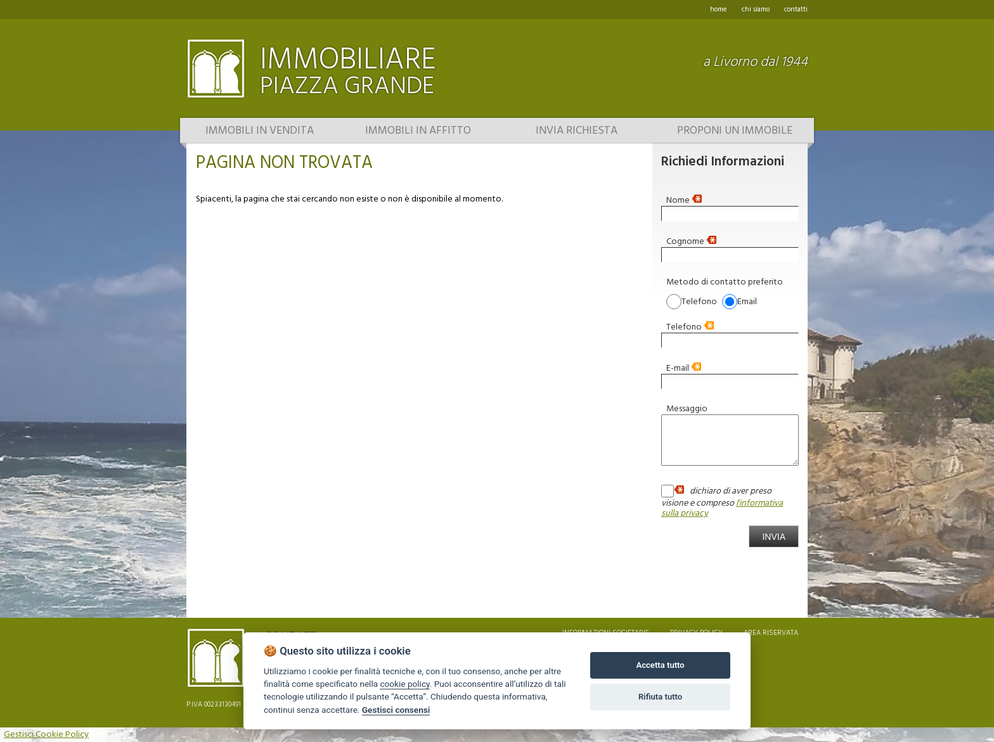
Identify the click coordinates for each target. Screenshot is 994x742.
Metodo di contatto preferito (724, 281)
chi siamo (756, 9)
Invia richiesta (576, 131)
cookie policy (404, 684)
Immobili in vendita (259, 131)
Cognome (691, 240)
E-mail (683, 367)
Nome (684, 199)
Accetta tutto (660, 665)
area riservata (771, 633)
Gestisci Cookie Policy (46, 734)
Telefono (690, 326)
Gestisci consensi (396, 710)
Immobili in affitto (418, 131)
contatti (796, 9)
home (718, 9)
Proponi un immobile (734, 131)
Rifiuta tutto (660, 696)
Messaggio (686, 408)
